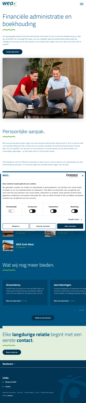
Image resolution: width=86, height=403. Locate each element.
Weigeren (15, 226)
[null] (81, 310)
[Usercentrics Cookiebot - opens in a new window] (68, 175)
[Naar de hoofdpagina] (10, 4)
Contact (7, 387)
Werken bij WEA (10, 382)
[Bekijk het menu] (81, 4)
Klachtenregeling (29, 392)
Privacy (37, 392)
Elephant (10, 395)
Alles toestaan (70, 226)
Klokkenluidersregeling (47, 392)
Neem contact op (11, 352)
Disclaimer (20, 392)
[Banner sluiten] (82, 175)
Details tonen (73, 219)
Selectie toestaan (43, 226)
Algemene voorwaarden (9, 392)
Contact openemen (12, 52)
